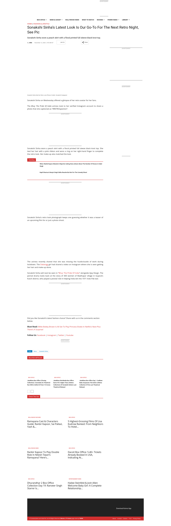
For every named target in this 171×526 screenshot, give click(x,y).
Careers (125, 518)
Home (29, 24)
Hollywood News (72, 20)
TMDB (81, 518)
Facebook (41, 335)
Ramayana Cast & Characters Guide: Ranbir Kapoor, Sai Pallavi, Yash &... (44, 424)
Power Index (113, 20)
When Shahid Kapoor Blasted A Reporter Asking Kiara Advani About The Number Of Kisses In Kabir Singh (71, 165)
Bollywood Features (34, 417)
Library (126, 20)
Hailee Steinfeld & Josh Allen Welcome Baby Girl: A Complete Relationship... (85, 485)
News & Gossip (56, 20)
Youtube (69, 335)
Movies (62, 518)
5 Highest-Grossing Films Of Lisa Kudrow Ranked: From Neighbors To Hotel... (85, 424)
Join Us (61, 42)
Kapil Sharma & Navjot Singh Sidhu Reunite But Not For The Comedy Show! (63, 172)
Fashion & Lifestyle (41, 24)
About (114, 518)
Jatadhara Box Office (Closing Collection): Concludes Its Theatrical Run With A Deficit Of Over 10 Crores (38, 383)
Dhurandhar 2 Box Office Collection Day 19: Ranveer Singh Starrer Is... (44, 485)
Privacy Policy (137, 518)
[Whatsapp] (36, 347)
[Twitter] (32, 347)
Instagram (51, 335)
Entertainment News (75, 479)
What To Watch (88, 20)
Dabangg (44, 264)
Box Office (42, 20)
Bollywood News (33, 448)
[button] (85, 42)
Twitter (61, 335)
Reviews (101, 20)
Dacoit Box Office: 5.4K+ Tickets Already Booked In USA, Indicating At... (84, 455)
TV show (68, 518)
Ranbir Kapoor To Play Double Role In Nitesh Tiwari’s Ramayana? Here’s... (43, 455)
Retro (35, 351)
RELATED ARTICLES (35, 358)
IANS (30, 42)
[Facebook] (29, 347)
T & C (130, 518)
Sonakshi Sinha (43, 351)
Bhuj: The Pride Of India (69, 273)
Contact (119, 518)
